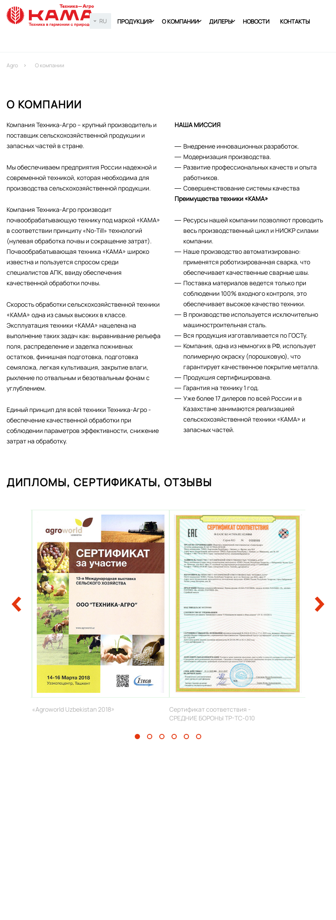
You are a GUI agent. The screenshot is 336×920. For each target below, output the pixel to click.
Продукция (134, 21)
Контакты (295, 21)
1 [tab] (137, 736)
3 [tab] (161, 736)
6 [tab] (198, 736)
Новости (256, 21)
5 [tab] (186, 736)
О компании (180, 21)
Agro (12, 65)
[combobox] (100, 21)
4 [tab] (174, 736)
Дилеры (220, 21)
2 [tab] (149, 736)
